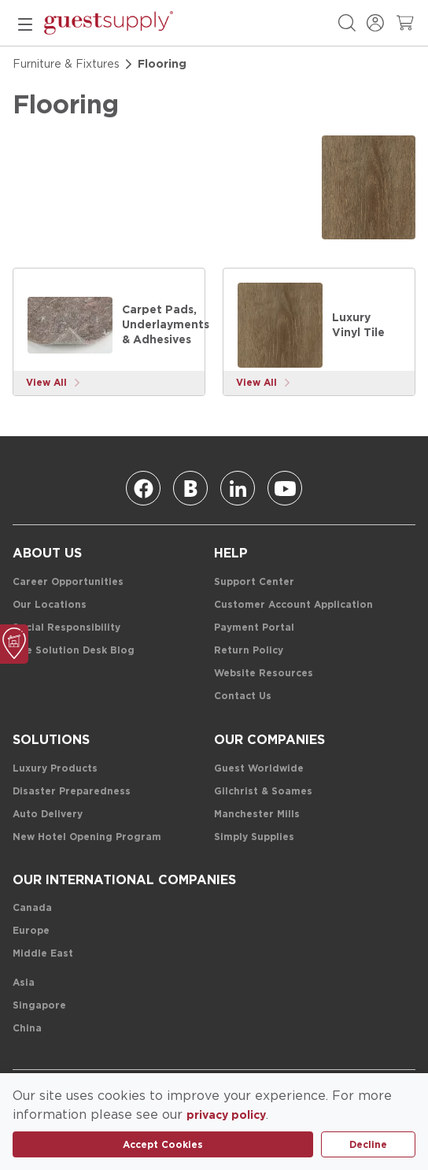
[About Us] (47, 553)
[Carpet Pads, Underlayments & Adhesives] (70, 325)
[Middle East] (43, 954)
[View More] (53, 383)
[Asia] (24, 983)
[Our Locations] (50, 605)
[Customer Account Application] (293, 605)
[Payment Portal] (254, 628)
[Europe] (31, 931)
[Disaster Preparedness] (72, 792)
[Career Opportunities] (68, 582)
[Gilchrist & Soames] (263, 792)
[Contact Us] (242, 696)
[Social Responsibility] (66, 628)
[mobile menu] (25, 22)
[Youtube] (285, 488)
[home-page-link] (108, 23)
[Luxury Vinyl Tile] (280, 325)
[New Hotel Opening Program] (87, 837)
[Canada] (32, 908)
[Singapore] (39, 1006)
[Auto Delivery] (48, 814)
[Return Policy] (248, 651)
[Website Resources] (263, 673)
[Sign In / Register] (375, 23)
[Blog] (190, 488)
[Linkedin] (237, 488)
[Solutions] (51, 739)
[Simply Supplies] (254, 837)
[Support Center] (254, 582)
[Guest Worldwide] (259, 769)
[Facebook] (143, 488)
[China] (27, 1029)
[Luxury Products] (55, 769)
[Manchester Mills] (257, 814)
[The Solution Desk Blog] (74, 651)
